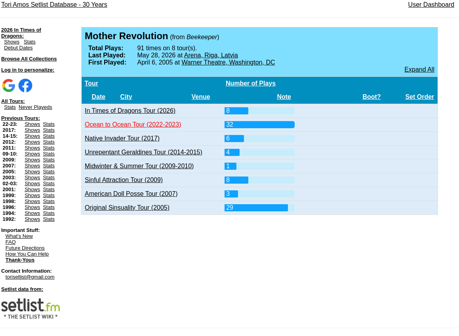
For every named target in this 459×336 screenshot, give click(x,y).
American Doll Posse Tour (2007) (131, 193)
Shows (11, 42)
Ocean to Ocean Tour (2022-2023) (133, 124)
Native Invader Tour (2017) (122, 138)
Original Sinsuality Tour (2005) (127, 207)
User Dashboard (431, 4)
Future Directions (25, 248)
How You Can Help (27, 254)
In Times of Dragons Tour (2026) (130, 110)
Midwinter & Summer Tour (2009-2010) (139, 166)
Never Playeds (35, 107)
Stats (30, 42)
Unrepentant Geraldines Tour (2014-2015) (143, 152)
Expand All (419, 69)
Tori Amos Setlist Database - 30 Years (54, 4)
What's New (19, 236)
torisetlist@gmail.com (30, 277)
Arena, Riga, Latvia (211, 55)
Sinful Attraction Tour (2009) (124, 180)
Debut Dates (18, 48)
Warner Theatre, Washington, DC (228, 62)
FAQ (11, 242)
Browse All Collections (29, 59)
